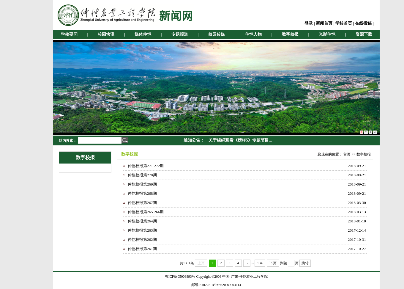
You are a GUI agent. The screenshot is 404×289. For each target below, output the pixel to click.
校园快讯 (106, 34)
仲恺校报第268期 (142, 193)
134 (260, 263)
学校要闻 (69, 34)
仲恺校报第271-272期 (146, 166)
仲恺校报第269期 (142, 184)
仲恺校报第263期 (142, 230)
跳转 (305, 263)
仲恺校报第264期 (142, 221)
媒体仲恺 (143, 34)
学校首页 (343, 23)
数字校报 (290, 34)
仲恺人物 (253, 34)
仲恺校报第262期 (142, 239)
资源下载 (364, 34)
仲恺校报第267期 (142, 202)
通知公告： (194, 140)
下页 (273, 263)
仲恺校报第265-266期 (146, 212)
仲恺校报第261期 (142, 248)
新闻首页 (324, 23)
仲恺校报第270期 (142, 175)
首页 (347, 154)
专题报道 (179, 34)
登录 (308, 23)
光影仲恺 (327, 34)
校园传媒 (216, 34)
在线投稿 (363, 23)
